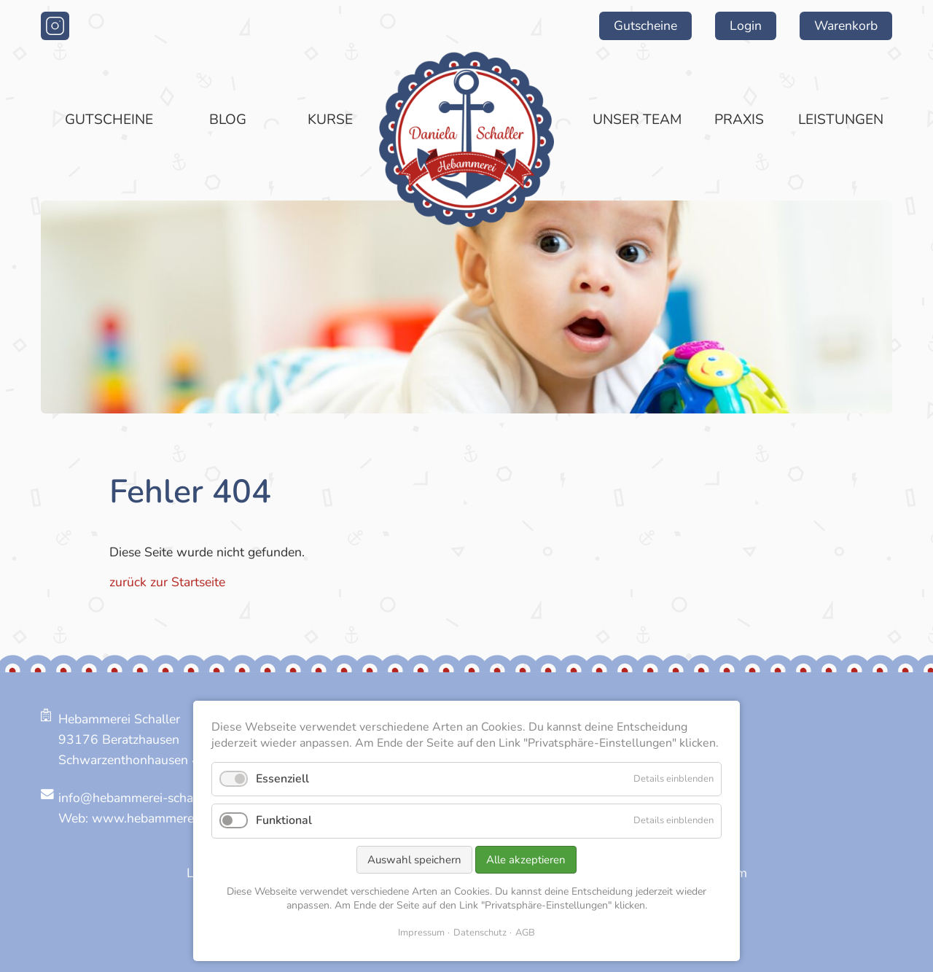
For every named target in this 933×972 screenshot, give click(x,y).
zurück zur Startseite (167, 582)
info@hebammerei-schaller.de (143, 797)
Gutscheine (645, 25)
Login (746, 25)
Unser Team (637, 119)
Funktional (284, 820)
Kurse (330, 119)
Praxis (739, 119)
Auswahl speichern (414, 859)
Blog (227, 119)
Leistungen (840, 119)
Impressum (421, 932)
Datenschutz (480, 932)
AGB (525, 932)
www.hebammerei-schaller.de (177, 818)
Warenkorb (846, 25)
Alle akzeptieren (526, 859)
